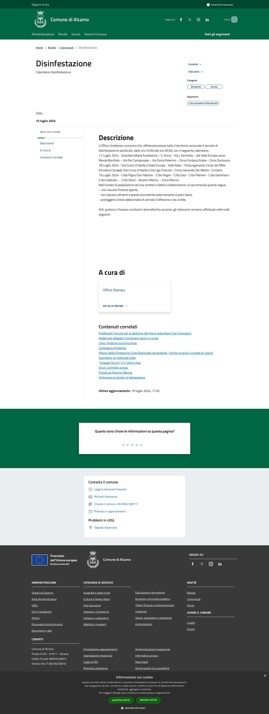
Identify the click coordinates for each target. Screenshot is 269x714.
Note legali (141, 662)
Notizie (191, 593)
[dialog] (134, 693)
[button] (135, 708)
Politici (36, 618)
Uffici (35, 605)
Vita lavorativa (92, 605)
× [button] (265, 676)
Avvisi (190, 605)
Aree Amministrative (44, 599)
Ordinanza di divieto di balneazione (122, 377)
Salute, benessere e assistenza (153, 618)
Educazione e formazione (150, 592)
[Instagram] (193, 19)
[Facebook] (175, 19)
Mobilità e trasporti (94, 624)
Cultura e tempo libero (96, 599)
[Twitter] (184, 19)
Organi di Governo (42, 593)
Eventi (191, 629)
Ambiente (141, 611)
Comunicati (67, 47)
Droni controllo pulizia (113, 367)
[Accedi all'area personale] (219, 5)
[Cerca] (233, 19)
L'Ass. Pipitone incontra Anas (118, 343)
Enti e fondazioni (42, 612)
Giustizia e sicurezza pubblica (152, 599)
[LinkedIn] (202, 19)
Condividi (195, 64)
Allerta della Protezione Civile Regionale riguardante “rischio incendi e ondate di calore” (156, 353)
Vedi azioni (196, 72)
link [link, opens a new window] (168, 692)
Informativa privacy (146, 655)
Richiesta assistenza (95, 668)
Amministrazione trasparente (152, 649)
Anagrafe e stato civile (96, 593)
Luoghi (191, 623)
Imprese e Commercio (96, 612)
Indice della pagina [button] (50, 132)
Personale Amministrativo (47, 624)
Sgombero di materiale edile (117, 357)
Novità (52, 47)
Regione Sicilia (40, 4)
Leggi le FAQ (90, 662)
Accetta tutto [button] (121, 700)
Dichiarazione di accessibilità (152, 668)
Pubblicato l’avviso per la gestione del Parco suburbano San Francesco (145, 333)
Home (39, 47)
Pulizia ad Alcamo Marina (115, 372)
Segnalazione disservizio (97, 655)
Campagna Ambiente (112, 348)
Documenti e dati (42, 631)
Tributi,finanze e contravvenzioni (154, 605)
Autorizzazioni (143, 624)
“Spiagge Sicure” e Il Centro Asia (120, 362)
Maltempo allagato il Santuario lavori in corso (128, 338)
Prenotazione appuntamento (100, 649)
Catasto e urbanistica (96, 618)
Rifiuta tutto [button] (148, 700)
